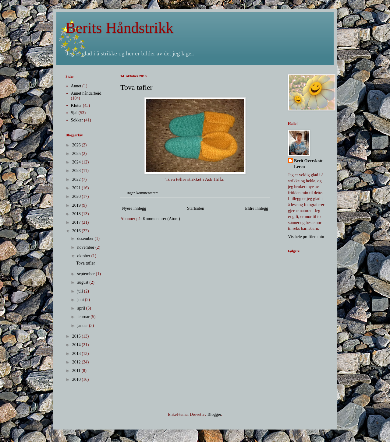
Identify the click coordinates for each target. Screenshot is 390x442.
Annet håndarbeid (86, 93)
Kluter (76, 105)
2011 (77, 370)
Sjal (74, 113)
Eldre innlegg (256, 208)
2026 (77, 145)
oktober (84, 256)
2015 (77, 336)
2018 (77, 214)
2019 (77, 205)
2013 (77, 353)
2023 (77, 170)
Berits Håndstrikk (119, 27)
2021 (77, 188)
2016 (77, 231)
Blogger (214, 414)
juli (80, 291)
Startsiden (195, 208)
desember (85, 238)
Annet (76, 86)
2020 (77, 196)
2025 (77, 153)
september (86, 274)
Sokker (77, 120)
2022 (77, 179)
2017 (77, 222)
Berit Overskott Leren (308, 164)
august (83, 282)
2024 (77, 162)
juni (81, 299)
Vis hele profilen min (306, 236)
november (86, 247)
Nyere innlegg (134, 208)
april (81, 308)
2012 (77, 362)
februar (83, 316)
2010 (77, 379)
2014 (77, 344)
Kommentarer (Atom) (161, 218)
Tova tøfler (136, 87)
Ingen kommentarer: (143, 193)
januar (83, 325)
